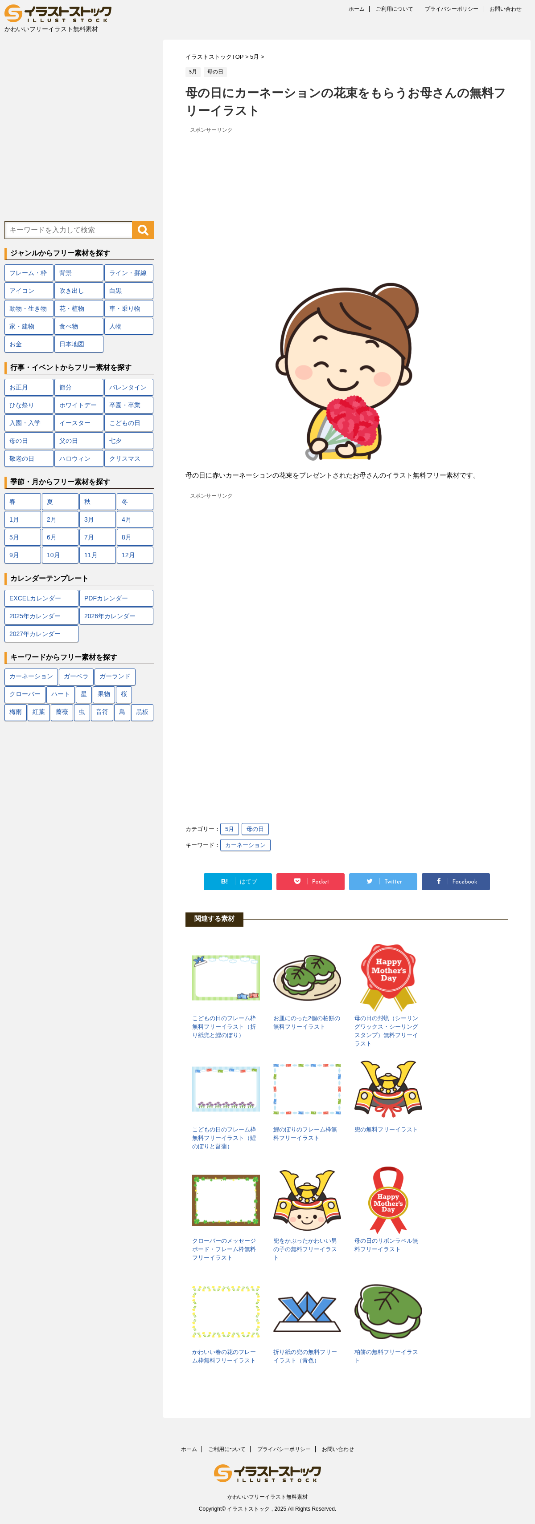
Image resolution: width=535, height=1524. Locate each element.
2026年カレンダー (110, 616)
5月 (229, 829)
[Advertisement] (344, 198)
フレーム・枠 (28, 272)
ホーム (357, 9)
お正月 (18, 387)
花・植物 (71, 308)
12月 (128, 555)
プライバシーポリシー (451, 9)
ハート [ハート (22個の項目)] (60, 694)
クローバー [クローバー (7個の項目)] (25, 694)
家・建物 (21, 326)
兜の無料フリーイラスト (386, 1129)
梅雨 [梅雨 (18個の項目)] (15, 712)
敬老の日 (21, 458)
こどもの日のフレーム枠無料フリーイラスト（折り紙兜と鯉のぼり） (224, 1026)
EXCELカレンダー (35, 598)
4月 (127, 519)
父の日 (68, 440)
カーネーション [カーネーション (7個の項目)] (31, 676)
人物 (115, 326)
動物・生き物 (28, 308)
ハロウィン (75, 458)
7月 (89, 537)
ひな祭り (21, 405)
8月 (127, 537)
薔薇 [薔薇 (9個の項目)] (62, 712)
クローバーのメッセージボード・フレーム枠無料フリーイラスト (224, 1249)
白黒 (115, 290)
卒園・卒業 (124, 405)
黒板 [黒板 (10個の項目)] (142, 712)
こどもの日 (124, 422)
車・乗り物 (124, 308)
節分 (65, 387)
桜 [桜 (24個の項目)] (124, 694)
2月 (52, 519)
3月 (89, 519)
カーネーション (245, 845)
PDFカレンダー (106, 598)
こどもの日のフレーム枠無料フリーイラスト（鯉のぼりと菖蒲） (224, 1138)
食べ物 (68, 326)
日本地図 (71, 344)
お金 (15, 344)
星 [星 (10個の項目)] (84, 694)
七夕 (115, 440)
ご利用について (394, 9)
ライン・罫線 (128, 272)
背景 (65, 272)
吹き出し (71, 290)
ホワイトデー (78, 405)
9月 (14, 555)
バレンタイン (128, 387)
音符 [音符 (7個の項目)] (102, 712)
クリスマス (124, 458)
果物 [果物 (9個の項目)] (104, 694)
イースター (75, 422)
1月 (14, 519)
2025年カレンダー (35, 616)
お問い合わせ (506, 9)
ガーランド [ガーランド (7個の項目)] (115, 676)
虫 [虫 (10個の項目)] (82, 712)
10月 (53, 555)
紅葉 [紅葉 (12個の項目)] (39, 712)
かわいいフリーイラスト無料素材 (267, 1497)
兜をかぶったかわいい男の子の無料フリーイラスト (305, 1249)
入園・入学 (25, 422)
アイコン (21, 290)
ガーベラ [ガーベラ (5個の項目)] (76, 676)
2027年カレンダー (35, 633)
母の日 (255, 829)
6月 (52, 537)
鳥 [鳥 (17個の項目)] (122, 712)
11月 (91, 555)
